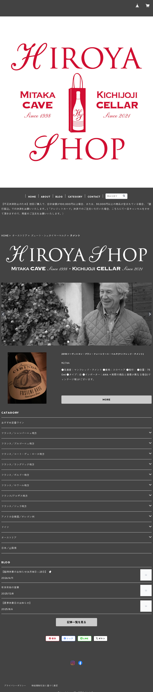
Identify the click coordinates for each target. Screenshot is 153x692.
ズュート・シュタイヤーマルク (49, 235)
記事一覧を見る (76, 622)
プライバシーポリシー (15, 685)
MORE (106, 399)
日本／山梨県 (9, 548)
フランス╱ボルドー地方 (15, 474)
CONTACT (94, 196)
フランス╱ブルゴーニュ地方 (17, 443)
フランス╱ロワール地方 (15, 485)
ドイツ (5, 527)
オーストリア (19, 235)
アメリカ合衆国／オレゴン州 (17, 516)
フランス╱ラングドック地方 (17, 464)
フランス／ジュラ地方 (14, 506)
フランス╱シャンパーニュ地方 (19, 433)
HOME (32, 196)
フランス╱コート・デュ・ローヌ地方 (23, 454)
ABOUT (45, 196)
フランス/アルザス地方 (14, 495)
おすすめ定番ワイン (12, 422)
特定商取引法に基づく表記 (45, 685)
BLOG (59, 196)
